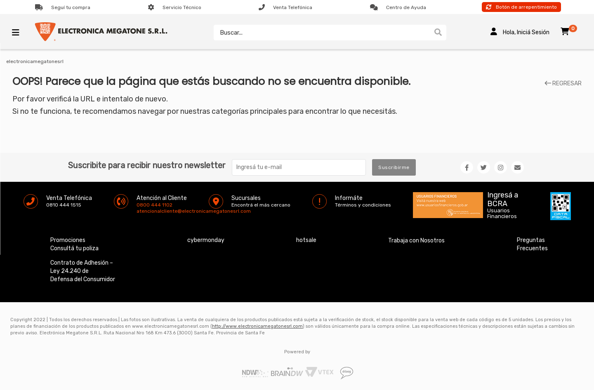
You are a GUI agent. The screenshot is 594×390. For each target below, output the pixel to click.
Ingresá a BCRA (502, 198)
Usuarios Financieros (502, 213)
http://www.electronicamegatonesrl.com (257, 326)
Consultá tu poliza (74, 248)
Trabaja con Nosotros (416, 240)
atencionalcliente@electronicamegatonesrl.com (144, 211)
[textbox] (320, 32)
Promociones (67, 240)
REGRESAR (563, 84)
